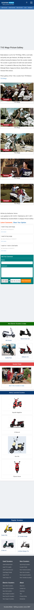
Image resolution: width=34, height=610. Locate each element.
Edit (2, 232)
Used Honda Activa (7, 564)
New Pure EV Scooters (8, 596)
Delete (4, 232)
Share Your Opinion (19, 222)
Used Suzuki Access (8, 570)
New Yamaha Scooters (25, 577)
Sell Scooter (4, 7)
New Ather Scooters (8, 586)
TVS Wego (3, 79)
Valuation (30, 7)
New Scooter (20, 7)
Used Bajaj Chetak (7, 572)
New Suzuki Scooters (25, 575)
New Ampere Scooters (8, 594)
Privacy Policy (23, 596)
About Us (22, 586)
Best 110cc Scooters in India (16, 377)
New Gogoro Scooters (8, 599)
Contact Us (22, 588)
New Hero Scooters (25, 572)
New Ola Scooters (7, 591)
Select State (26, 2)
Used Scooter (12, 7)
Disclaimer (22, 599)
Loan (25, 7)
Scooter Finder (17, 364)
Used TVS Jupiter (7, 567)
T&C (21, 594)
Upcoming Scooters (25, 564)
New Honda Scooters (25, 570)
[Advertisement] (17, 27)
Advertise (22, 591)
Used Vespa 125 (7, 577)
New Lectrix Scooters (8, 588)
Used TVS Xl (6, 575)
